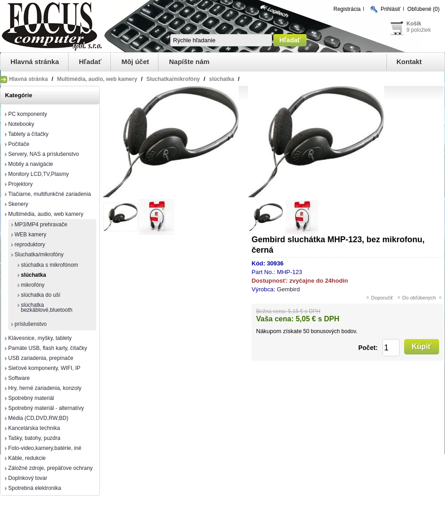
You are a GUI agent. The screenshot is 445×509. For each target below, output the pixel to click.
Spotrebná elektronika (34, 488)
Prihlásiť (390, 9)
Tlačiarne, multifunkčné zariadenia (49, 194)
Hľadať (90, 61)
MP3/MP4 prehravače (41, 224)
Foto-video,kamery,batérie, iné (44, 448)
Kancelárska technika (34, 428)
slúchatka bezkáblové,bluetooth (46, 307)
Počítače (19, 144)
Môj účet (135, 61)
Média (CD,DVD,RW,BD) (38, 418)
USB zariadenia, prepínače (40, 358)
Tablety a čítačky (28, 134)
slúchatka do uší (40, 295)
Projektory (20, 184)
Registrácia (347, 9)
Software (19, 378)
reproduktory (30, 244)
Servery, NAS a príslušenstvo (43, 154)
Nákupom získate (279, 331)
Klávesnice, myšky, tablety (40, 338)
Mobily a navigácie (30, 164)
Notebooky (21, 124)
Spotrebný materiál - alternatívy (46, 408)
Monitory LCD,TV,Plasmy (38, 174)
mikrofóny (32, 285)
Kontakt (409, 61)
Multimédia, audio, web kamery (45, 214)
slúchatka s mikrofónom (49, 265)
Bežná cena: (271, 311)
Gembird (288, 289)
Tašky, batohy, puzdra (34, 438)
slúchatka (33, 275)
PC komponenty (27, 114)
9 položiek (418, 30)
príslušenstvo (31, 324)
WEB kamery (30, 234)
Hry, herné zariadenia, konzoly (44, 388)
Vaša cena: (275, 319)
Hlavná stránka (34, 61)
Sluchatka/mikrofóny (39, 254)
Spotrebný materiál (31, 398)
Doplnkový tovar (27, 478)
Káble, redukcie (27, 458)
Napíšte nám (189, 61)
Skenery (18, 204)
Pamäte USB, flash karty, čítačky (47, 348)
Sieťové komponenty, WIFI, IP (44, 368)
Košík (413, 23)
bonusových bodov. (334, 331)
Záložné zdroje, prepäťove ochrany (50, 468)
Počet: (368, 347)
